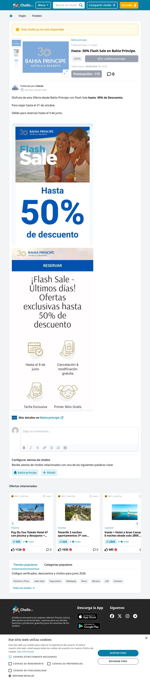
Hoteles (37, 16)
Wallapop (71, 581)
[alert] (75, 657)
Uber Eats (39, 581)
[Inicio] (11, 15)
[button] (51, 675)
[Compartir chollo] (102, 5)
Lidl (107, 581)
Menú (43, 5)
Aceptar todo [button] (118, 653)
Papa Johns (55, 581)
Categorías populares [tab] (58, 565)
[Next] (137, 523)
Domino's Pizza (21, 581)
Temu (84, 581)
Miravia (96, 581)
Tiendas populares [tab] (26, 565)
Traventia (15, 528)
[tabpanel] (75, 579)
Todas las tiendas (24, 587)
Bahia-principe (79, 40)
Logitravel (109, 528)
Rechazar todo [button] (118, 661)
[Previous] (13, 523)
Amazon (118, 581)
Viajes (22, 16)
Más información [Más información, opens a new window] (25, 651)
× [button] (146, 638)
